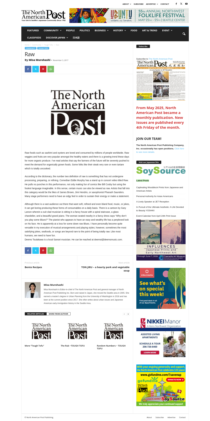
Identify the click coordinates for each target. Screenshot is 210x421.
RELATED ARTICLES (35, 314)
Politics (85, 30)
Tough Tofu (48, 45)
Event (167, 30)
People (70, 30)
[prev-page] (124, 314)
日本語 (76, 37)
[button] (184, 34)
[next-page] (128, 314)
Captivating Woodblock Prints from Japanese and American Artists (159, 189)
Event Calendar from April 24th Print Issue (156, 216)
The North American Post (161, 79)
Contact (164, 4)
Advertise (152, 4)
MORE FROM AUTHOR (58, 314)
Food (134, 30)
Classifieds (34, 37)
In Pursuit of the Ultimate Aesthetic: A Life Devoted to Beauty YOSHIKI (160, 209)
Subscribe (138, 4)
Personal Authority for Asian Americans (154, 196)
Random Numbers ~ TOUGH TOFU (111, 347)
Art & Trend (149, 30)
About (127, 4)
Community (53, 30)
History (119, 30)
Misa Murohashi (39, 60)
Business (102, 30)
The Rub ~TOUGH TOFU (73, 345)
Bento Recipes (33, 267)
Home (27, 45)
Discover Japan (57, 37)
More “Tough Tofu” (34, 345)
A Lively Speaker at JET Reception (152, 201)
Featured (33, 30)
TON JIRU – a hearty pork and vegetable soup (105, 268)
